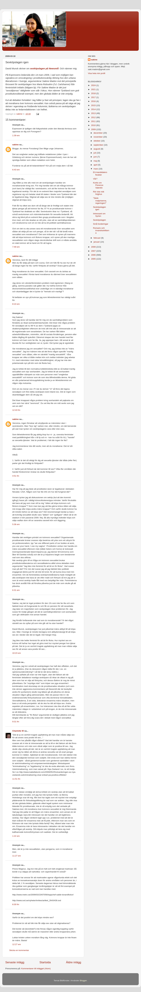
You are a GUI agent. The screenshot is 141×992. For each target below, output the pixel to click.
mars (96, 169)
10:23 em (16, 653)
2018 (93, 93)
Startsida (45, 962)
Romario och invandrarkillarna (101, 230)
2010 (93, 125)
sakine (15, 144)
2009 (93, 129)
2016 (93, 101)
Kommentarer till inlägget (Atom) (36, 968)
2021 (93, 89)
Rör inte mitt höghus (98, 193)
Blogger (83, 980)
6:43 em (16, 170)
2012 (93, 117)
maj (95, 161)
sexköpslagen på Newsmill (44, 68)
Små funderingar (100, 224)
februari (97, 238)
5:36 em (16, 524)
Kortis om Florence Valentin (98, 185)
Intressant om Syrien (99, 214)
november (98, 137)
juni (95, 157)
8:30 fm (15, 904)
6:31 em (16, 590)
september (99, 145)
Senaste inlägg (14, 962)
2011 (93, 121)
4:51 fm (15, 476)
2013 (93, 113)
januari (97, 242)
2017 (93, 97)
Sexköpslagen (99, 220)
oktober (97, 141)
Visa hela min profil (96, 73)
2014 (93, 109)
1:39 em (16, 135)
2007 (93, 251)
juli (95, 153)
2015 (93, 105)
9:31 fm (15, 721)
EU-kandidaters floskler (100, 173)
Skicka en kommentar (19, 950)
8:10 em (16, 304)
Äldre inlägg (73, 962)
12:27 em (16, 944)
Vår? (95, 179)
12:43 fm (16, 410)
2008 (93, 247)
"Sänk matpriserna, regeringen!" (100, 200)
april (96, 165)
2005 (93, 259)
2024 (93, 85)
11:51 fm (16, 779)
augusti (97, 149)
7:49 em (16, 247)
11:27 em (16, 856)
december (98, 133)
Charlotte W (18, 731)
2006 (93, 255)
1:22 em (16, 836)
